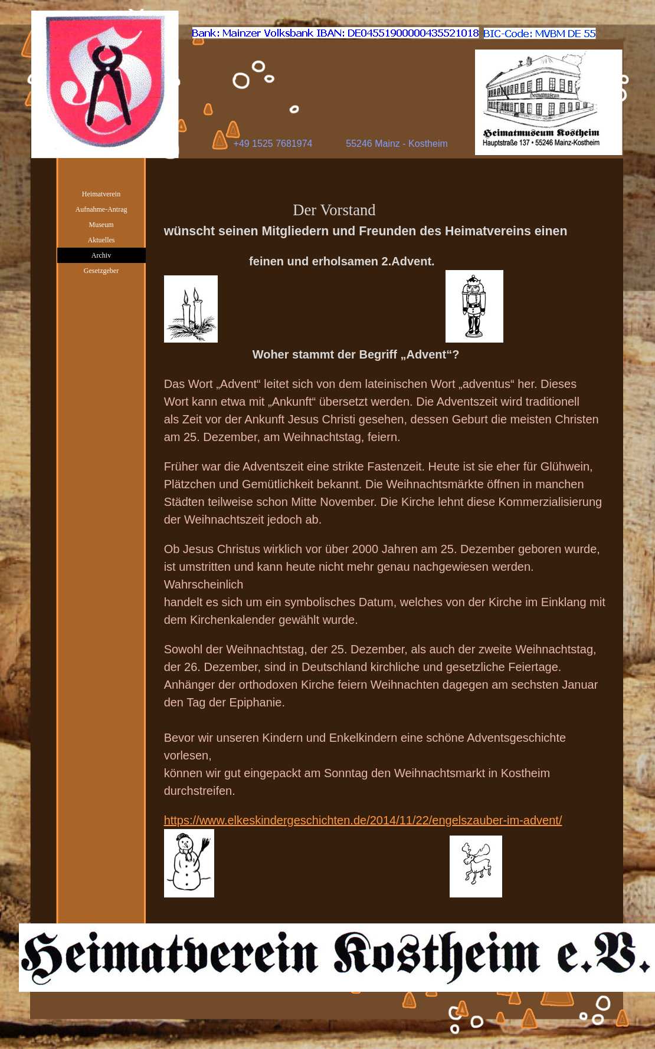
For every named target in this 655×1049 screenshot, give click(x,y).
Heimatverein (101, 194)
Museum (101, 225)
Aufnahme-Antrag (101, 209)
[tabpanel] (385, 548)
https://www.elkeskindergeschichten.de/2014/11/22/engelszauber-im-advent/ (363, 820)
